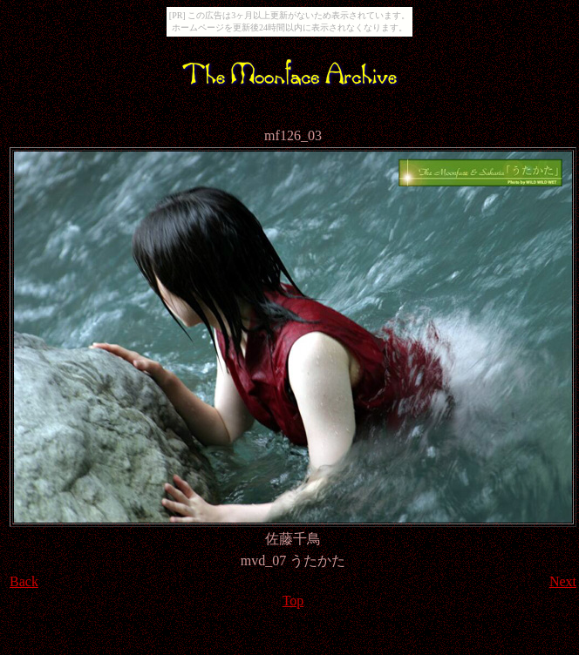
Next (562, 581)
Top (293, 600)
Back (24, 581)
